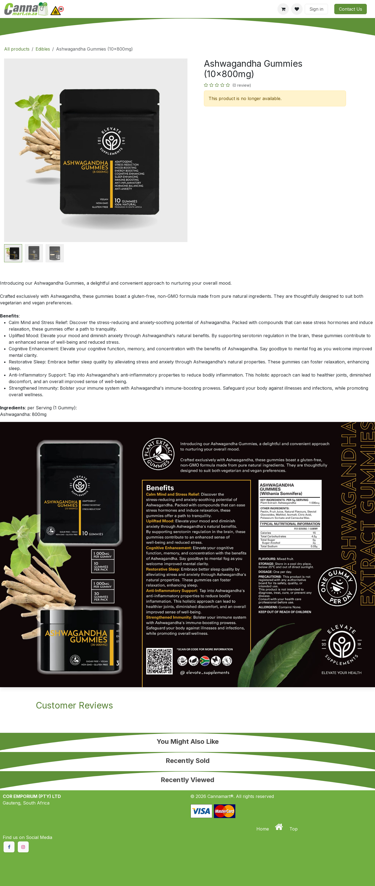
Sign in (316, 9)
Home (263, 829)
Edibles (43, 49)
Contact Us (350, 9)
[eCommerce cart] (283, 9)
